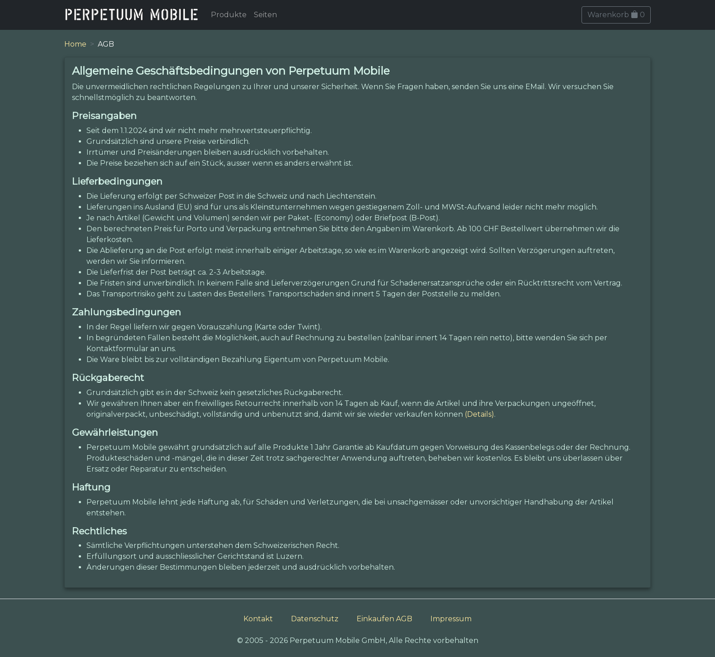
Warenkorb (616, 14)
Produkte (229, 14)
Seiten (265, 14)
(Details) (479, 414)
